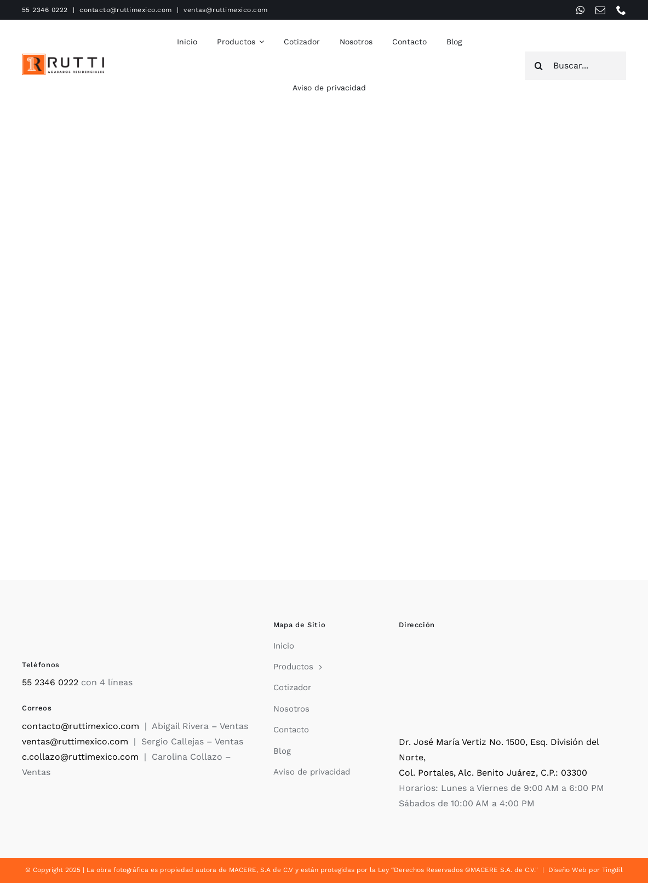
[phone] (621, 10)
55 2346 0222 (45, 10)
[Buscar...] (575, 65)
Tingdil (612, 870)
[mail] (600, 10)
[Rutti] (63, 58)
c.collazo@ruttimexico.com (80, 757)
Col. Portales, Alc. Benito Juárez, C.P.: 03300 (493, 772)
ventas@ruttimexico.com (225, 10)
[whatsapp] (580, 10)
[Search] (539, 65)
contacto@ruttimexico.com (125, 10)
